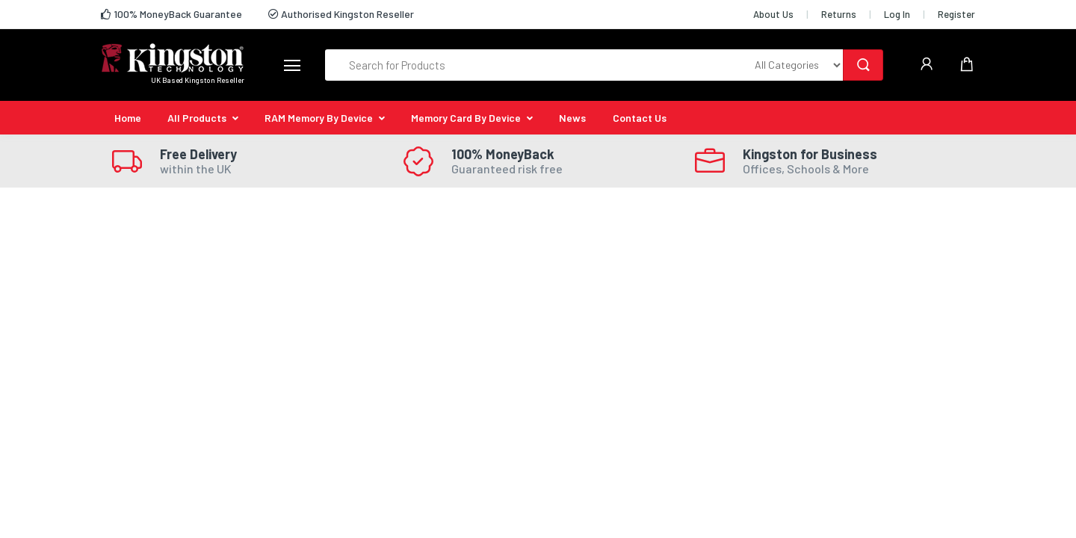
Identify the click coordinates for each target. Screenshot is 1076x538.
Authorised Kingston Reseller (341, 13)
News (572, 117)
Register (956, 14)
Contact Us (640, 117)
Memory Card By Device (466, 117)
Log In (897, 14)
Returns (838, 14)
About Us (773, 14)
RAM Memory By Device (319, 117)
